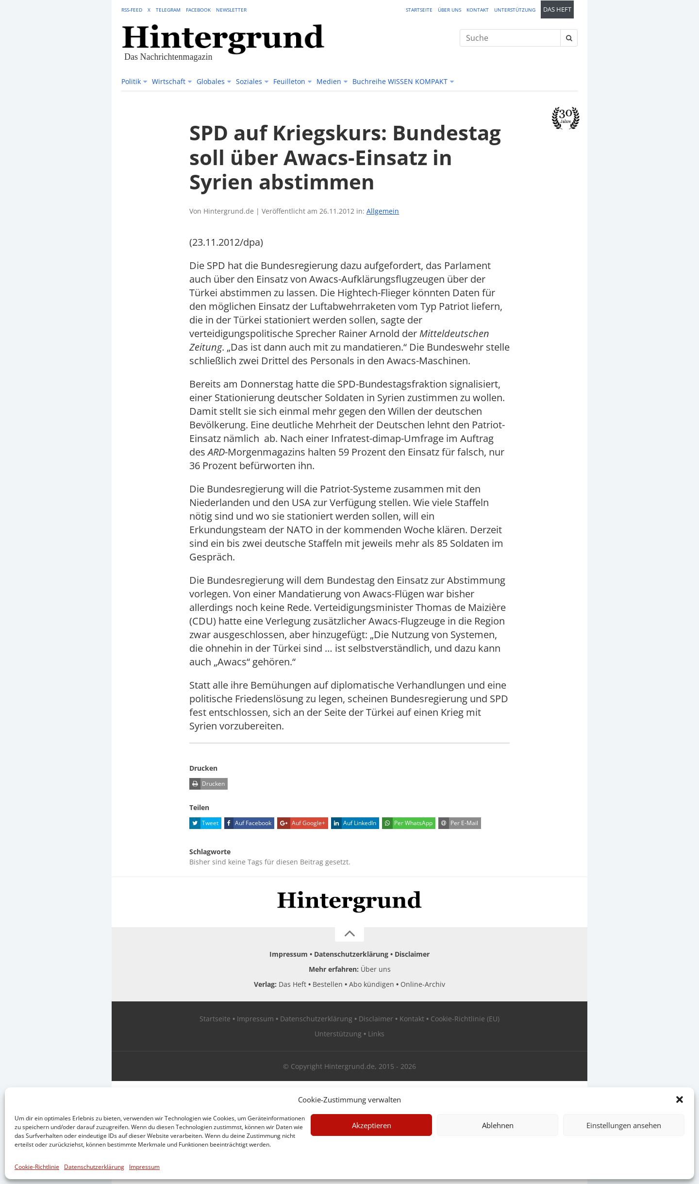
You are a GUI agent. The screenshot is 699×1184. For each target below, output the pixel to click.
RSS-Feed (131, 9)
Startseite (419, 9)
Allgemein (382, 211)
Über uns (449, 9)
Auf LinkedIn (353, 823)
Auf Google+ (301, 823)
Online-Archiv (422, 984)
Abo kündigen (371, 984)
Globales (211, 81)
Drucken (207, 784)
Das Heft (557, 9)
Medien (328, 81)
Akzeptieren (371, 1125)
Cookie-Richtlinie (37, 1167)
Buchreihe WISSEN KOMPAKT (400, 81)
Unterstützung (514, 9)
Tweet (203, 823)
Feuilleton (289, 81)
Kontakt (477, 9)
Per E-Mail (458, 823)
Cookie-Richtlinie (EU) (465, 1018)
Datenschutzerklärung (94, 1167)
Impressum (144, 1167)
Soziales (249, 81)
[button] (679, 1099)
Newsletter (231, 9)
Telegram (168, 9)
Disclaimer (412, 954)
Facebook (198, 9)
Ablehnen (498, 1125)
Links (376, 1033)
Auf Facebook (247, 823)
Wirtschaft (168, 81)
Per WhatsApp (407, 823)
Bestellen (328, 984)
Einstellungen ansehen (623, 1125)
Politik (131, 81)
